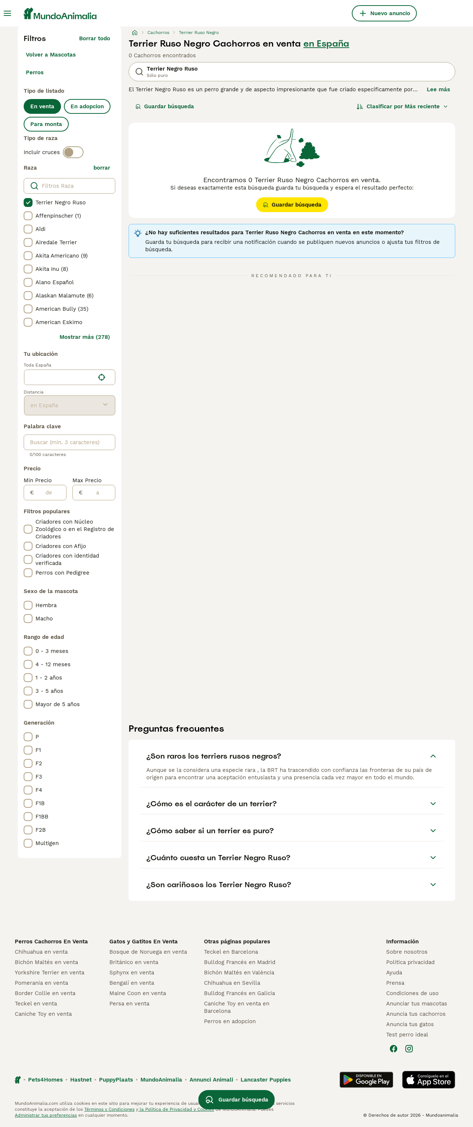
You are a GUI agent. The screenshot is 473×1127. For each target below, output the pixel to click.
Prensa (395, 983)
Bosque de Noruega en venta (148, 952)
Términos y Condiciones (109, 1109)
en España (326, 43)
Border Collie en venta (45, 993)
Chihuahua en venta (41, 952)
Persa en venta (129, 1003)
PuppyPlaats (116, 1079)
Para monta (46, 124)
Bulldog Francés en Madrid (239, 962)
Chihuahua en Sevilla (232, 983)
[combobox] (59, 377)
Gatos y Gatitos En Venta (143, 941)
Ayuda (394, 972)
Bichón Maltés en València (239, 972)
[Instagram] (409, 1048)
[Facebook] (393, 1048)
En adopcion (87, 106)
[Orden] (402, 106)
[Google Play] (366, 1080)
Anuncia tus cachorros (416, 1014)
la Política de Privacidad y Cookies (176, 1109)
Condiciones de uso (412, 993)
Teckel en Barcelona (231, 952)
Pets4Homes (45, 1079)
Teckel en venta (36, 1003)
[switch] (73, 152)
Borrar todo (94, 38)
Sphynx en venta (131, 972)
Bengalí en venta (131, 983)
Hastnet (81, 1079)
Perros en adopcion (230, 1021)
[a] (99, 492)
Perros (35, 72)
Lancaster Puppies (266, 1079)
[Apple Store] (428, 1080)
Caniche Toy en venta (43, 1014)
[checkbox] (28, 202)
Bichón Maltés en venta (46, 962)
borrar (101, 167)
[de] (50, 492)
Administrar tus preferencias (46, 1115)
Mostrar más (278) (84, 337)
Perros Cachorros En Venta (51, 941)
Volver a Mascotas (51, 54)
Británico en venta (133, 962)
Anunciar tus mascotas (416, 1003)
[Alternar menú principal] (7, 13)
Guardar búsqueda (164, 106)
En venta (42, 106)
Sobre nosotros (407, 952)
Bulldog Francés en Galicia (239, 993)
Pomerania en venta (41, 983)
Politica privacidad (410, 962)
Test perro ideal (407, 1034)
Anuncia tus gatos (410, 1024)
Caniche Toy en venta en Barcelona (236, 1007)
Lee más (438, 89)
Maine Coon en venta (137, 993)
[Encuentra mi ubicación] (101, 377)
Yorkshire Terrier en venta (49, 972)
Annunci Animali (211, 1079)
